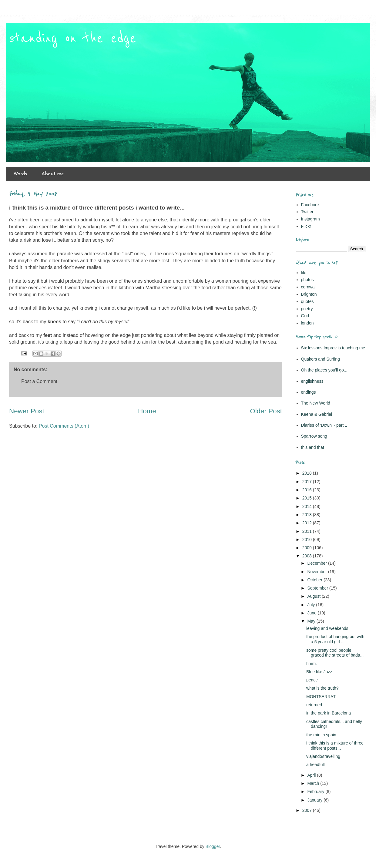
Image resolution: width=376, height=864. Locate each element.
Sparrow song (314, 436)
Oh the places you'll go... (324, 370)
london (307, 323)
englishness (312, 381)
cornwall (309, 286)
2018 (307, 473)
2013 (307, 514)
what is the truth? (322, 688)
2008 (307, 555)
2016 (307, 489)
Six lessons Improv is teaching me (333, 347)
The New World (315, 403)
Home (147, 411)
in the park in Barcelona (328, 713)
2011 (307, 531)
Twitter (307, 211)
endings (308, 392)
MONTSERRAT (321, 696)
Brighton (309, 294)
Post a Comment (39, 381)
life (304, 272)
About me (53, 174)
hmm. (311, 663)
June (312, 612)
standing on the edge (72, 38)
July (311, 604)
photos (307, 279)
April (312, 775)
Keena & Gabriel (316, 414)
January (315, 800)
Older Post (266, 411)
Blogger (213, 846)
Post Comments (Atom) (64, 426)
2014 (307, 506)
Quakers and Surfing (320, 359)
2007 (307, 810)
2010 (307, 539)
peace (312, 679)
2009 (307, 547)
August (314, 596)
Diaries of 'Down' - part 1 (324, 425)
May (311, 621)
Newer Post (26, 411)
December (317, 563)
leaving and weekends (327, 628)
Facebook (310, 204)
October (315, 579)
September (318, 588)
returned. (314, 704)
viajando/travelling (323, 756)
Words (20, 174)
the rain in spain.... (323, 734)
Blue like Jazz (319, 671)
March (313, 783)
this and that (312, 447)
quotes (307, 301)
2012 (307, 522)
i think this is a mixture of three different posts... (335, 746)
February (316, 791)
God (305, 315)
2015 (307, 498)
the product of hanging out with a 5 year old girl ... (335, 639)
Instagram (310, 219)
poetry (307, 308)
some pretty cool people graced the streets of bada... (335, 653)
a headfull (315, 764)
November (317, 571)
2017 (307, 481)
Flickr (306, 226)
